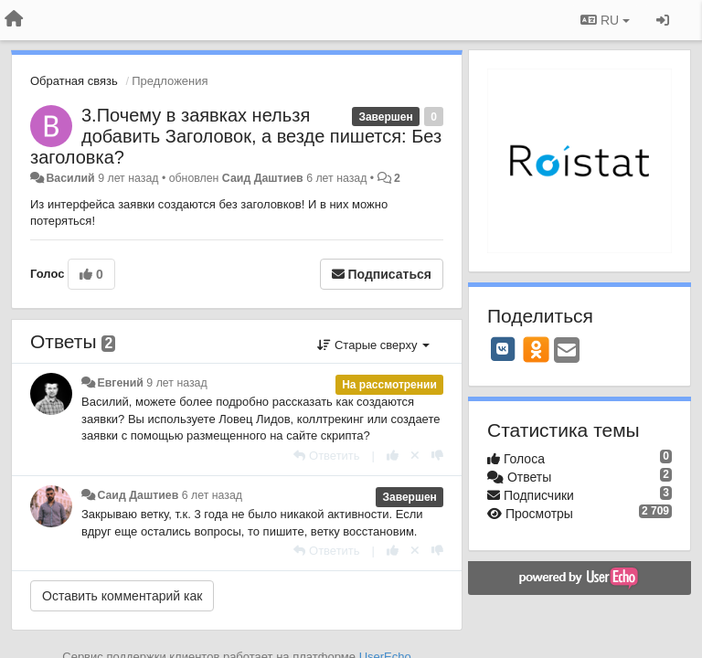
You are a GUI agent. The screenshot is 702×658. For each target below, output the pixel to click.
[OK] (536, 349)
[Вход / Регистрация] (662, 20)
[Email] (567, 351)
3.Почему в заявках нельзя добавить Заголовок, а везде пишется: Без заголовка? (235, 136)
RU (605, 20)
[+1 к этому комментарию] (393, 455)
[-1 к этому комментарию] (437, 455)
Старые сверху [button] (373, 345)
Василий (70, 178)
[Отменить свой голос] (415, 455)
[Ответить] (326, 455)
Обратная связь (74, 81)
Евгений (120, 383)
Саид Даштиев (262, 178)
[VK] (502, 349)
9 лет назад (176, 383)
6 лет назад (212, 495)
